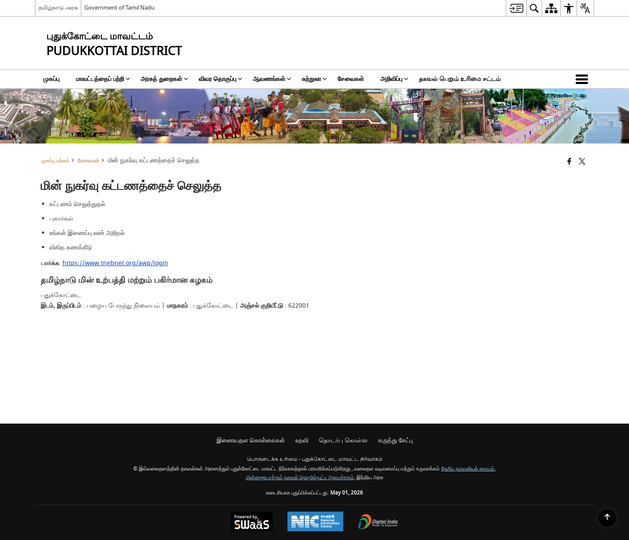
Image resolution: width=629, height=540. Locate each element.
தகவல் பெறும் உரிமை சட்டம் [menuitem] (460, 79)
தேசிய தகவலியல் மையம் (467, 469)
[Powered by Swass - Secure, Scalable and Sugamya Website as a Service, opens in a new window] (252, 522)
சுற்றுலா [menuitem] (314, 79)
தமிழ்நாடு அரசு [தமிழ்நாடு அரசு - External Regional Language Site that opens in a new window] (58, 8)
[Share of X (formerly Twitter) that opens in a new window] (582, 162)
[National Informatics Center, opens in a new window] (315, 522)
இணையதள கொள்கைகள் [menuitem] (251, 440)
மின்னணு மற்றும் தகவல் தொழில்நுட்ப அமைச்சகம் (300, 477)
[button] (583, 79)
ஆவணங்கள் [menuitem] (272, 79)
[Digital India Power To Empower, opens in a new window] (378, 522)
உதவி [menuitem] (301, 440)
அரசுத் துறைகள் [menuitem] (164, 79)
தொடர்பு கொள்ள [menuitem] (343, 440)
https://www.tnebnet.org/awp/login (115, 263)
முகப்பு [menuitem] (51, 79)
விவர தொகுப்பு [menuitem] (220, 79)
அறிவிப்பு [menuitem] (394, 79)
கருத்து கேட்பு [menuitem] (395, 440)
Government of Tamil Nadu (119, 8)
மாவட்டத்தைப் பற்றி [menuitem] (103, 79)
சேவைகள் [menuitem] (351, 79)
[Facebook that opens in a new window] (569, 162)
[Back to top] (607, 518)
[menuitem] (516, 8)
